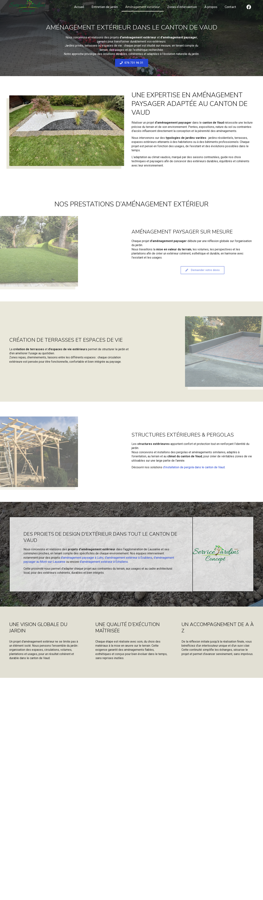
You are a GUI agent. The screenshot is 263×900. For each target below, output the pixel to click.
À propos (210, 7)
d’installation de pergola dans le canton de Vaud (194, 467)
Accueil (79, 7)
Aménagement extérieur (142, 7)
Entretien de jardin (105, 7)
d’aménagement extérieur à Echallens (104, 561)
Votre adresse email (37, 821)
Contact (230, 7)
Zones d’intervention (182, 7)
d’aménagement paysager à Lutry (82, 557)
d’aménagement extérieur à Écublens (128, 557)
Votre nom (31, 808)
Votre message (34, 833)
